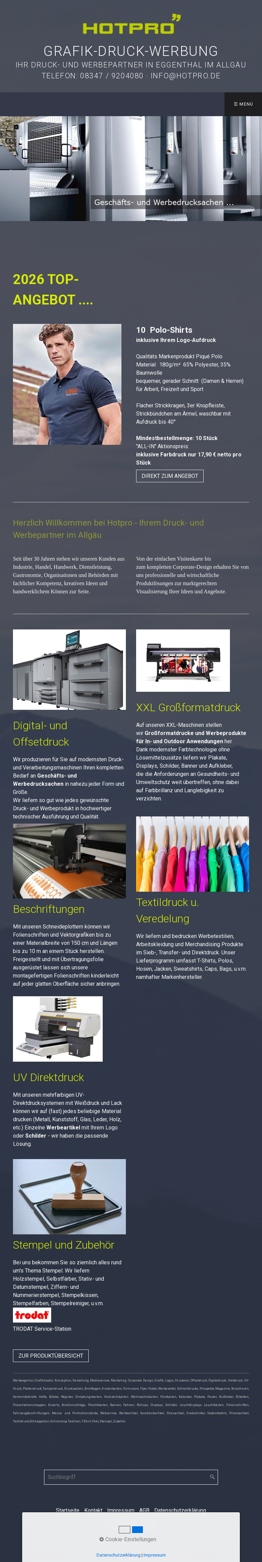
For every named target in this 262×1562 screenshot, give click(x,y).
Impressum (120, 1510)
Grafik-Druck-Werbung (131, 51)
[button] (170, 476)
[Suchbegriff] (131, 1477)
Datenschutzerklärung (180, 1510)
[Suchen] (212, 1477)
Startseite (67, 1510)
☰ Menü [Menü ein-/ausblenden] (243, 104)
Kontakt (93, 1510)
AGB (144, 1510)
